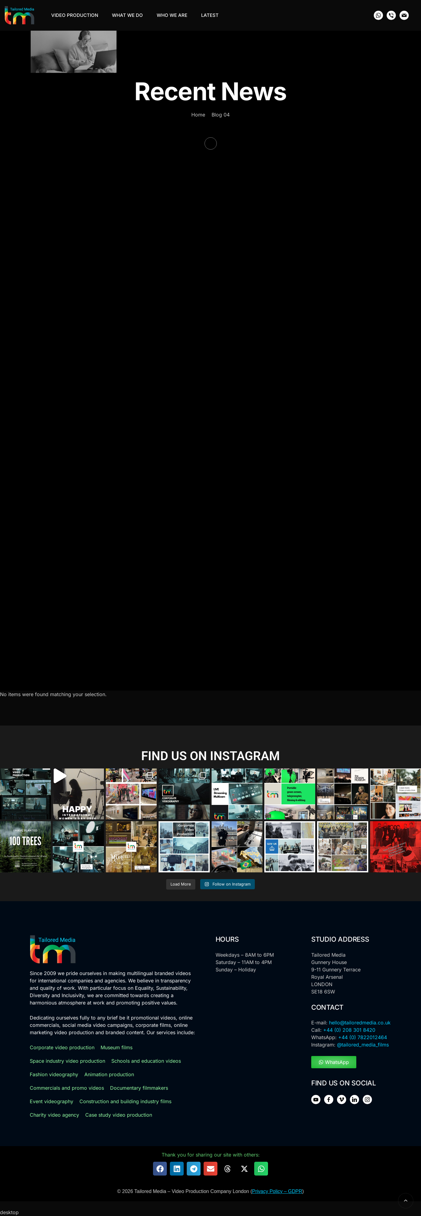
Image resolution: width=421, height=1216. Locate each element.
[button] (160, 1169)
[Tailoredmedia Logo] (19, 15)
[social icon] (378, 15)
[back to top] (405, 1200)
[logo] (53, 949)
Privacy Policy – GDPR (277, 1191)
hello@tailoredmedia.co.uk (360, 1023)
